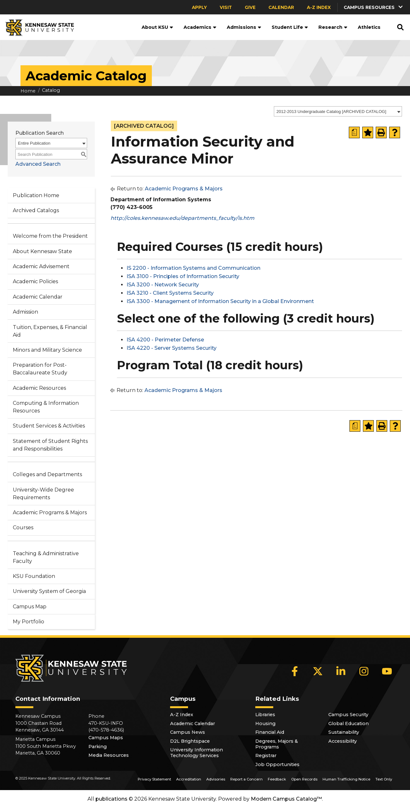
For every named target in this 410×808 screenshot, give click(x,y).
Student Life (290, 27)
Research (333, 27)
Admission (25, 312)
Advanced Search (38, 164)
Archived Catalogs (36, 210)
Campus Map (29, 607)
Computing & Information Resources (46, 407)
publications (111, 799)
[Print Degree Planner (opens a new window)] (354, 132)
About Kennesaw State (42, 251)
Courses (23, 527)
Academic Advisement (41, 266)
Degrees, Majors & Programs (276, 744)
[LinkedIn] (340, 671)
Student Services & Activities (49, 426)
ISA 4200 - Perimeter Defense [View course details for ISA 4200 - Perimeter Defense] (165, 340)
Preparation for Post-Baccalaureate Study (40, 369)
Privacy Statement (154, 779)
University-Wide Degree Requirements (43, 493)
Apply (199, 7)
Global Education (348, 723)
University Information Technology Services (196, 752)
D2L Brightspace (190, 741)
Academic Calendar (37, 297)
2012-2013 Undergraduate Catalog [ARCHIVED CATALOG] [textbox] (331, 111)
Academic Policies (35, 281)
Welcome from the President (50, 236)
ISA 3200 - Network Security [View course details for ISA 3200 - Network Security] (163, 285)
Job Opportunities (277, 764)
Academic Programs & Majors (50, 512)
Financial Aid (269, 732)
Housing (265, 723)
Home (28, 91)
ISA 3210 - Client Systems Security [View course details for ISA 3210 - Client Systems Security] (170, 293)
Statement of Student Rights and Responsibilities (50, 445)
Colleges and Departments (47, 474)
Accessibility (342, 741)
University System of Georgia (49, 591)
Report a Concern (246, 779)
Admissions (244, 27)
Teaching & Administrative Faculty (46, 557)
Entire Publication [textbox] (34, 143)
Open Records (304, 779)
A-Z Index (319, 7)
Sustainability (343, 732)
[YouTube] (387, 671)
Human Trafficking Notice (346, 779)
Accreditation (188, 779)
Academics (200, 27)
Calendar (281, 7)
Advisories (215, 779)
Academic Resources (39, 388)
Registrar (265, 755)
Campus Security (348, 714)
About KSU (157, 27)
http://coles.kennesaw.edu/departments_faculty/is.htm (182, 218)
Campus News (187, 732)
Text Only (383, 779)
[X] (317, 671)
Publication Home (36, 195)
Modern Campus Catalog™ (286, 799)
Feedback (277, 779)
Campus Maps (105, 737)
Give (250, 7)
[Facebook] (294, 671)
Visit (226, 7)
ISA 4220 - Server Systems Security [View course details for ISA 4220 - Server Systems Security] (172, 348)
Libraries (265, 714)
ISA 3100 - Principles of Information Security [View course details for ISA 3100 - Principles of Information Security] (183, 276)
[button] (373, 7)
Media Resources (108, 755)
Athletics (369, 27)
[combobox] (338, 111)
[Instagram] (364, 671)
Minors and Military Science (47, 350)
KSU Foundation (34, 576)
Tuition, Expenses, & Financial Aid (50, 331)
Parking (97, 746)
